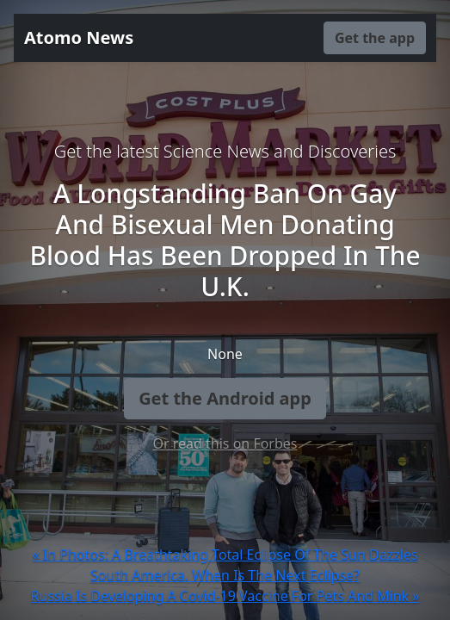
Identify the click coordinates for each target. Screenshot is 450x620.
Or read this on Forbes (224, 443)
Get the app (375, 37)
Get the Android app (225, 398)
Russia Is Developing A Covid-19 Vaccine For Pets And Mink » (225, 595)
